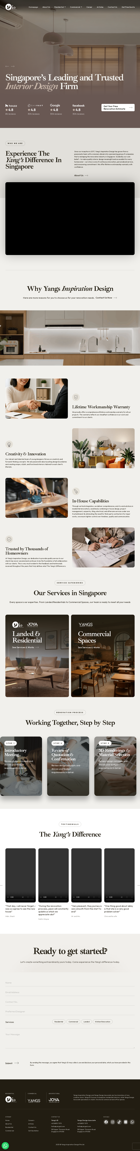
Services (9, 1022)
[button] (15, 143)
